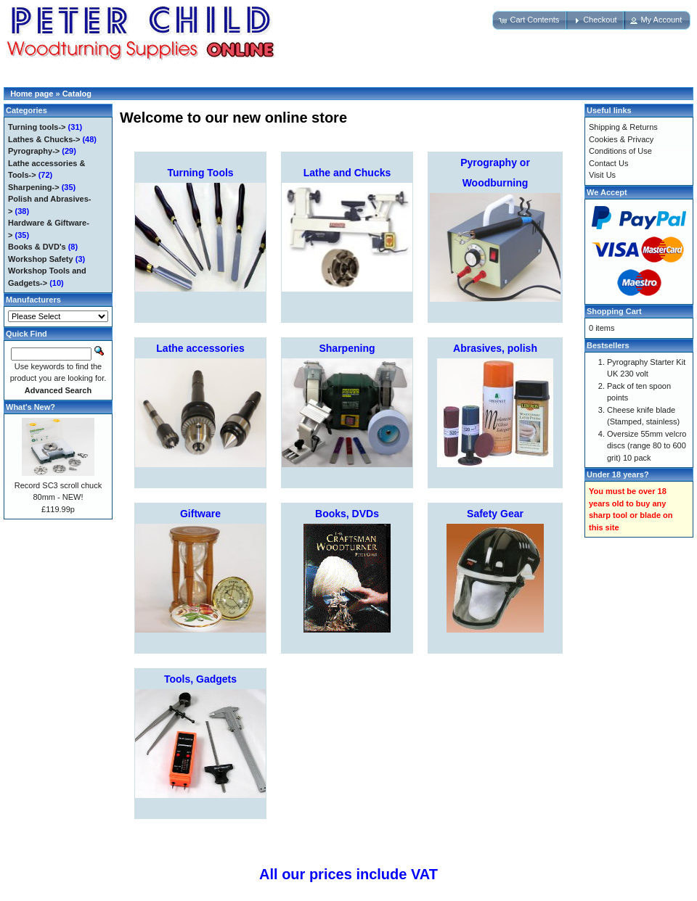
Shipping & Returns (623, 127)
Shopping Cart (614, 311)
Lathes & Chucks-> (44, 139)
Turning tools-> (37, 127)
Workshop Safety (40, 259)
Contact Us (608, 163)
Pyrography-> (34, 151)
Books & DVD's (37, 246)
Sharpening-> (34, 187)
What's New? (30, 407)
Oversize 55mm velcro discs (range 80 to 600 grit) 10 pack (646, 445)
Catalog (76, 93)
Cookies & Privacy (621, 139)
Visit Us (602, 174)
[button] (530, 20)
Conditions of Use (620, 151)
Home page (31, 93)
